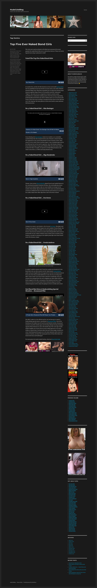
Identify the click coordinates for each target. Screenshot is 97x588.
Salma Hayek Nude (72, 307)
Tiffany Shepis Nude (73, 330)
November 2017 (72, 552)
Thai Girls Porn (72, 528)
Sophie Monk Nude (73, 315)
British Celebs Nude (73, 134)
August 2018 (71, 541)
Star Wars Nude (72, 318)
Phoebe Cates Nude (72, 289)
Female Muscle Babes (73, 506)
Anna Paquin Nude (72, 108)
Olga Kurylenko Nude (14, 55)
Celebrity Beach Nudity (73, 144)
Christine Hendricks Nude (74, 166)
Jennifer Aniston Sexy (73, 218)
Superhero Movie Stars (73, 319)
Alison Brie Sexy (72, 96)
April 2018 (71, 545)
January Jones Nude (73, 214)
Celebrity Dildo (72, 149)
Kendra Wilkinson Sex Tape (74, 238)
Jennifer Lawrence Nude (74, 223)
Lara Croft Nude (72, 245)
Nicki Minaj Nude (72, 278)
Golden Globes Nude (73, 203)
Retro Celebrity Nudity (73, 303)
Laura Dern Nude (72, 247)
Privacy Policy (19, 582)
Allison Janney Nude (73, 98)
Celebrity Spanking (72, 158)
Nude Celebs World (72, 518)
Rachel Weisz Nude (72, 297)
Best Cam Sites (72, 483)
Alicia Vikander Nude (73, 95)
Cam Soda (71, 500)
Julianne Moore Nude (73, 230)
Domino (12, 64)
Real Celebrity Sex (72, 418)
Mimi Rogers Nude (72, 273)
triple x (15, 73)
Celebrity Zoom (72, 402)
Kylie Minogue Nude (73, 242)
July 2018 (70, 543)
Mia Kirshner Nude (72, 266)
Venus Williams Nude (73, 343)
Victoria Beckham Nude (73, 344)
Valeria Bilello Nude (73, 340)
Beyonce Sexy (71, 123)
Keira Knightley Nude (73, 234)
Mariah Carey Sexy (72, 265)
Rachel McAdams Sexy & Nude (75, 295)
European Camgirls (73, 505)
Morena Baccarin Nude (73, 274)
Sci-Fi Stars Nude (72, 309)
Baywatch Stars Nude (73, 489)
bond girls (19, 59)
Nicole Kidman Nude (73, 280)
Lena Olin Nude (72, 249)
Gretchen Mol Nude (73, 206)
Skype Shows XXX (72, 524)
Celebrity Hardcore (72, 150)
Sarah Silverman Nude (73, 308)
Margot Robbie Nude (73, 262)
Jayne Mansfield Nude (73, 215)
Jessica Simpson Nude (73, 228)
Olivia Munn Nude (72, 284)
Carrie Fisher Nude (72, 141)
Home (85, 10)
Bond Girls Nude (56, 339)
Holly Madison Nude (73, 210)
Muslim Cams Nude (73, 517)
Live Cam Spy (71, 512)
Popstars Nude (72, 416)
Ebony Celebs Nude (72, 179)
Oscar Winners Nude (73, 285)
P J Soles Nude (71, 286)
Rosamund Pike (52, 321)
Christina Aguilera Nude (73, 164)
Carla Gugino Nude (72, 139)
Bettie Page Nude (72, 122)
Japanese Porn (72, 510)
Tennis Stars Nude (72, 327)
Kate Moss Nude (72, 233)
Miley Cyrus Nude (72, 272)
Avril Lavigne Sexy (72, 115)
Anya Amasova (13, 59)
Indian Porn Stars (72, 509)
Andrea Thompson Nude (74, 103)
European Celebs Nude (73, 184)
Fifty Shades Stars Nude (73, 196)
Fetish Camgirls (72, 508)
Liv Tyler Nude (72, 255)
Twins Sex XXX (72, 529)
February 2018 (72, 548)
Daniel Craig (15, 62)
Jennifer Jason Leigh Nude (74, 222)
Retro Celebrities (72, 419)
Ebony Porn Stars (72, 504)
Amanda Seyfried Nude (73, 100)
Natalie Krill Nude (72, 276)
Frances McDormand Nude (74, 197)
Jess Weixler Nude (72, 224)
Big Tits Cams (71, 491)
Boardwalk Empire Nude (74, 127)
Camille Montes (13, 60)
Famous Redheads (72, 193)
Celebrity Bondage (72, 146)
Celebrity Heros (72, 411)
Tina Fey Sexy (71, 331)
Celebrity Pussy (72, 156)
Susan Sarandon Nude (73, 322)
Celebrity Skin (71, 400)
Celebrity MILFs (72, 152)
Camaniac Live (72, 497)
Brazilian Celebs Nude (73, 131)
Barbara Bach (60, 86)
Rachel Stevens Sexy (73, 296)
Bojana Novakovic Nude (73, 129)
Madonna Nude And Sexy (74, 261)
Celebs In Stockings (73, 160)
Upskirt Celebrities (72, 338)
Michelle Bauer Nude (73, 268)
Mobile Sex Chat (72, 513)
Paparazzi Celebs (72, 288)
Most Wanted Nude (73, 514)
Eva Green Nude (72, 187)
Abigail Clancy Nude (73, 92)
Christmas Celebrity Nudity (74, 168)
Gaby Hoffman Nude (73, 199)
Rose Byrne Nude (72, 305)
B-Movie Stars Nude (73, 117)
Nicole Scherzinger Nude (74, 281)
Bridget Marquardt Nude (74, 133)
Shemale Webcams (72, 523)
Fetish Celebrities (72, 195)
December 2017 (72, 551)
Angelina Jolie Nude (73, 104)
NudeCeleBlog (17, 10)
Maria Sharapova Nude (73, 264)
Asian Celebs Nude (72, 112)
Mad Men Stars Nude (73, 260)
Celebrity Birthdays (73, 145)
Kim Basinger (38, 137)
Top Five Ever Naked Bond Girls (31, 44)
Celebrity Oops (72, 154)
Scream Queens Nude (73, 311)
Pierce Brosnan (16, 67)
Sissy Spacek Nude (72, 313)
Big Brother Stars (72, 125)
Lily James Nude (72, 253)
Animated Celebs (72, 406)
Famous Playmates (72, 192)
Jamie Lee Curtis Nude (73, 212)
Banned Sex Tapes (72, 403)
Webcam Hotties (72, 531)
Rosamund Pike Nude (14, 56)
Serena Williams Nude (73, 312)
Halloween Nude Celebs (73, 208)
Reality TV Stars (72, 299)
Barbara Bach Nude (14, 51)
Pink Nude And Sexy (73, 291)
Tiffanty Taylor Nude (73, 328)
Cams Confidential (72, 498)
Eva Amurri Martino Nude (74, 185)
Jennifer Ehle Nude (72, 220)
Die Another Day (17, 63)
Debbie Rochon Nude (73, 176)
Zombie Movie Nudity (73, 346)
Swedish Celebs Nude (73, 323)
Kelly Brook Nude (72, 235)
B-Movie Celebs (72, 410)
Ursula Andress (57, 271)
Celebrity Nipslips (72, 153)
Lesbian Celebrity (72, 250)
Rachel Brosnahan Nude (74, 293)
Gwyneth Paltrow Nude (73, 207)
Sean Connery (16, 70)
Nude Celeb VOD (72, 404)
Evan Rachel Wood (72, 189)
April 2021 (71, 540)
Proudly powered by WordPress (30, 582)
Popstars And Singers (73, 292)
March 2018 (71, 547)
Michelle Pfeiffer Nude (73, 270)
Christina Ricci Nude (73, 165)
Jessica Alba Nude (72, 226)
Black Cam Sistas (72, 493)
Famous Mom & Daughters (74, 191)
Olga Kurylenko (41, 183)
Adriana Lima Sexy (72, 94)
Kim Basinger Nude (17, 53)
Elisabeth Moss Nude (73, 180)
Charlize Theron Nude (73, 161)
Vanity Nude (71, 342)
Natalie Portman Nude (73, 277)
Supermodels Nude (72, 320)
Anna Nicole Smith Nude (74, 107)
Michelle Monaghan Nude (74, 269)
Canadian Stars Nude (73, 501)
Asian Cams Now (72, 487)
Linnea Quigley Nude (73, 254)
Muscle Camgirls (72, 516)
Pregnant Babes (72, 520)
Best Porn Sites (72, 485)
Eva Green (52, 226)
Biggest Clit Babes (72, 490)
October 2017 (71, 553)
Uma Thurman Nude (73, 336)
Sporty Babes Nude (72, 525)
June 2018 (71, 544)
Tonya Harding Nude (73, 332)
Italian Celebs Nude (73, 211)
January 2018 (71, 549)
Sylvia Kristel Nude (72, 324)
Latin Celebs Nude (72, 246)
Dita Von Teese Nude (73, 177)
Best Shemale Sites (72, 486)
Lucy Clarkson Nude (73, 258)
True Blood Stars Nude (73, 334)
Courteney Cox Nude (73, 172)
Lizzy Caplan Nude (72, 257)
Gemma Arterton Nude (73, 200)
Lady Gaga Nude (72, 243)
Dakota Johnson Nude (73, 175)
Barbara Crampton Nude (74, 121)
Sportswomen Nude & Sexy (74, 316)
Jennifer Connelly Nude (73, 219)
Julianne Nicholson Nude (74, 231)
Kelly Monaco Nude (73, 237)
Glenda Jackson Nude (73, 202)
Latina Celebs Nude (72, 414)
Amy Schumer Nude (73, 102)
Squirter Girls (71, 527)
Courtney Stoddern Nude (74, 173)
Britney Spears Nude (73, 135)
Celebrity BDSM (72, 142)
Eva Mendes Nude (72, 188)
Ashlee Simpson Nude (73, 111)
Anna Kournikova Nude (73, 106)
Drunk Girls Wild (72, 502)
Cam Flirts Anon (72, 496)
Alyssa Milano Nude (73, 99)
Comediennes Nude (73, 170)
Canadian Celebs (72, 138)
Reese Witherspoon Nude (74, 301)
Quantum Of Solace (14, 68)
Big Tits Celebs (72, 126)
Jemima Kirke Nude (73, 216)
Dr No (15, 64)
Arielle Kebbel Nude (73, 110)
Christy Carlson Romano (74, 169)
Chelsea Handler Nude (73, 162)
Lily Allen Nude (72, 251)
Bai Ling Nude (71, 118)
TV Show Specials (72, 335)
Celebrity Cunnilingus (73, 148)
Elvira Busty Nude (72, 183)
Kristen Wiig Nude (72, 241)
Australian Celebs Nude (73, 114)
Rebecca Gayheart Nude (73, 300)
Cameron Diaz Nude (73, 137)
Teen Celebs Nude (72, 326)
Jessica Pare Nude (72, 227)
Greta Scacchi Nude (73, 204)
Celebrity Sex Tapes (73, 157)
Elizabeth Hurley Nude (73, 181)
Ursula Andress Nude (14, 57)
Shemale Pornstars (73, 521)
